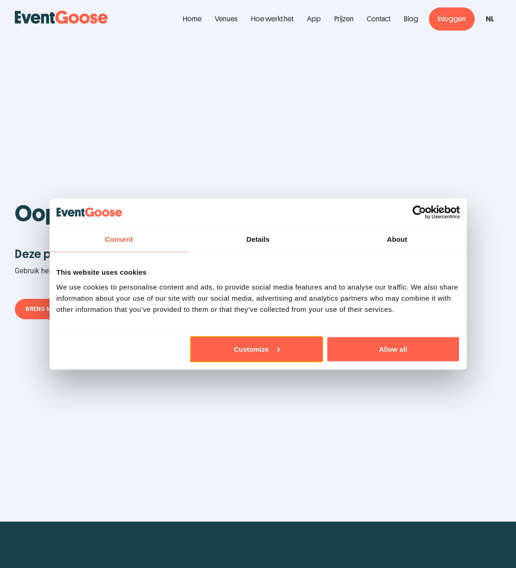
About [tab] (397, 239)
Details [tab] (258, 239)
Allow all (393, 349)
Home (192, 19)
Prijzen (344, 19)
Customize (257, 349)
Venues (226, 19)
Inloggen (452, 19)
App (314, 19)
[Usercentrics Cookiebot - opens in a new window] (419, 212)
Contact (378, 19)
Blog (411, 19)
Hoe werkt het (272, 19)
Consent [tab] (119, 239)
